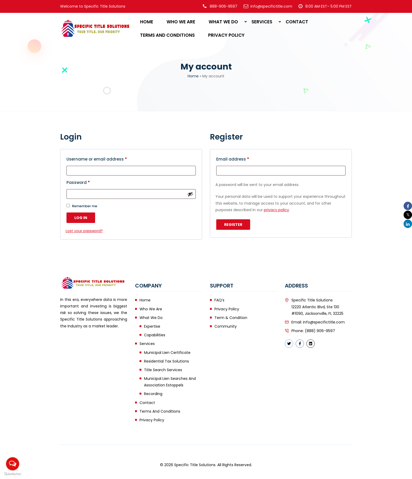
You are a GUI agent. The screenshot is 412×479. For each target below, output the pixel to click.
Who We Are (181, 22)
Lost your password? (84, 230)
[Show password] (190, 194)
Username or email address (96, 159)
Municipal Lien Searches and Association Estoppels (170, 382)
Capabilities (154, 335)
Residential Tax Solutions (166, 361)
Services (261, 22)
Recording (153, 393)
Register (233, 224)
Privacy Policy (226, 35)
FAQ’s (219, 300)
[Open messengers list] (12, 463)
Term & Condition (230, 317)
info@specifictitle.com (324, 322)
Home (146, 22)
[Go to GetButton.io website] (12, 473)
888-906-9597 (223, 6)
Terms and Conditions (167, 35)
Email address (232, 159)
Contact (297, 22)
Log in (80, 217)
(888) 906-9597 (320, 330)
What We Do (223, 22)
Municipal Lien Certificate (167, 352)
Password (78, 182)
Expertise (152, 326)
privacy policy (276, 209)
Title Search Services (163, 369)
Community (225, 326)
